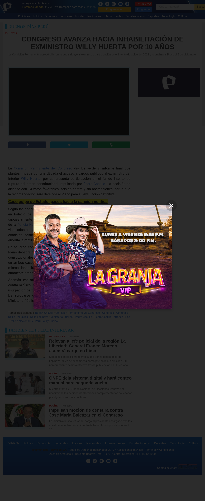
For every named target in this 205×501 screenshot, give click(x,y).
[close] (171, 205)
